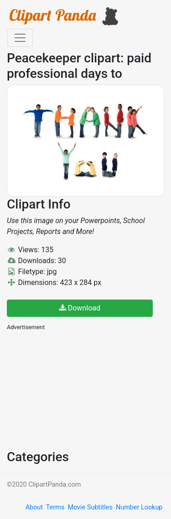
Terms (55, 507)
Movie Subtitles (89, 507)
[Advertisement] (75, 389)
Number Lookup (139, 507)
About (34, 507)
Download (79, 308)
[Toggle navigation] (20, 38)
